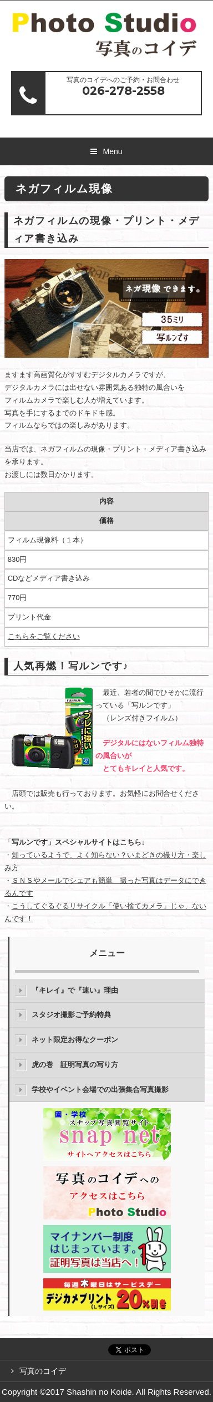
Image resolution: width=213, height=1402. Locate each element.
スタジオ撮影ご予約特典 (71, 1014)
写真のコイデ (46, 1371)
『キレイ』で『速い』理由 (75, 990)
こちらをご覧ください (44, 636)
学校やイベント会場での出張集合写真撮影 (100, 1089)
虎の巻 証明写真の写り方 (75, 1064)
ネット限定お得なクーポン (75, 1039)
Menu (112, 151)
